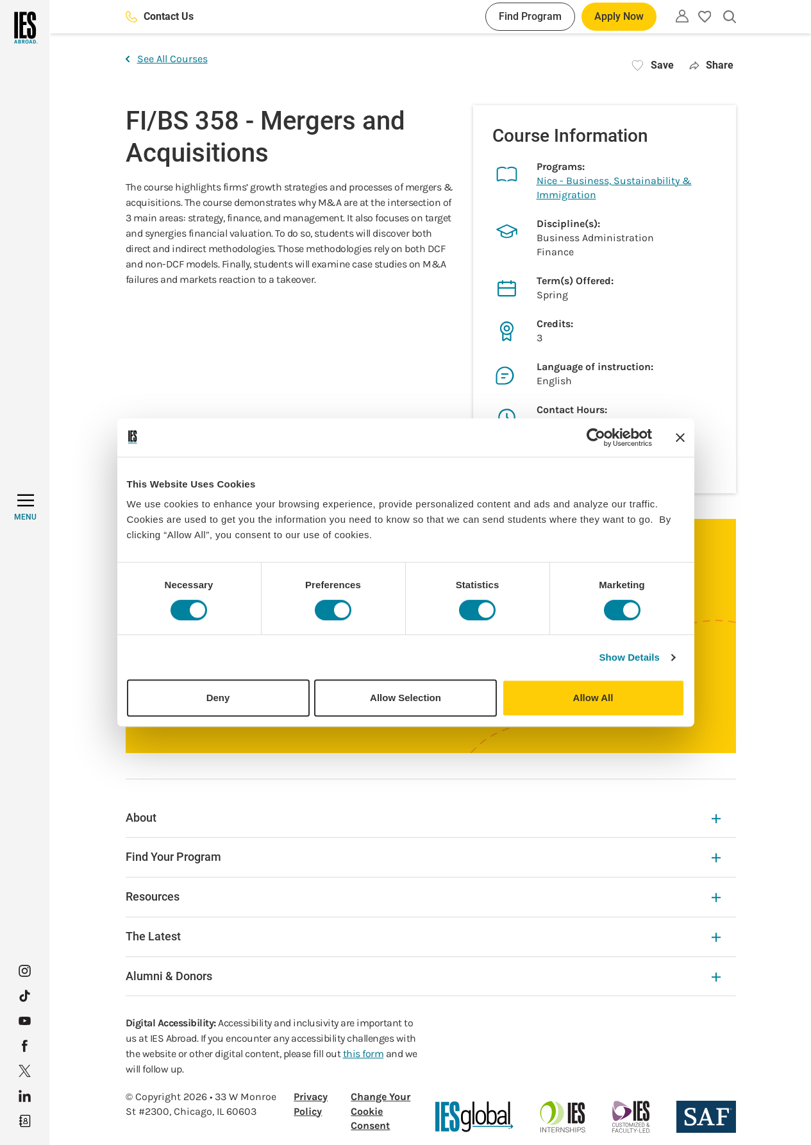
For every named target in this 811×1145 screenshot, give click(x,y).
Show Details (629, 657)
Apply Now (619, 16)
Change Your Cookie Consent (380, 1111)
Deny (218, 697)
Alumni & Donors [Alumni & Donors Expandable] (423, 976)
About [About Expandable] (423, 817)
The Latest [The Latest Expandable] (423, 936)
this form (363, 1053)
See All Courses (167, 59)
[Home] (24, 28)
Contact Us (160, 16)
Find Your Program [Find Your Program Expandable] (423, 856)
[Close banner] (680, 437)
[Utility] (682, 16)
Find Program (530, 16)
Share (711, 65)
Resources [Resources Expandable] (423, 896)
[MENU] (25, 507)
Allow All (593, 697)
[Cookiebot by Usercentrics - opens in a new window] (596, 437)
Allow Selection (405, 697)
